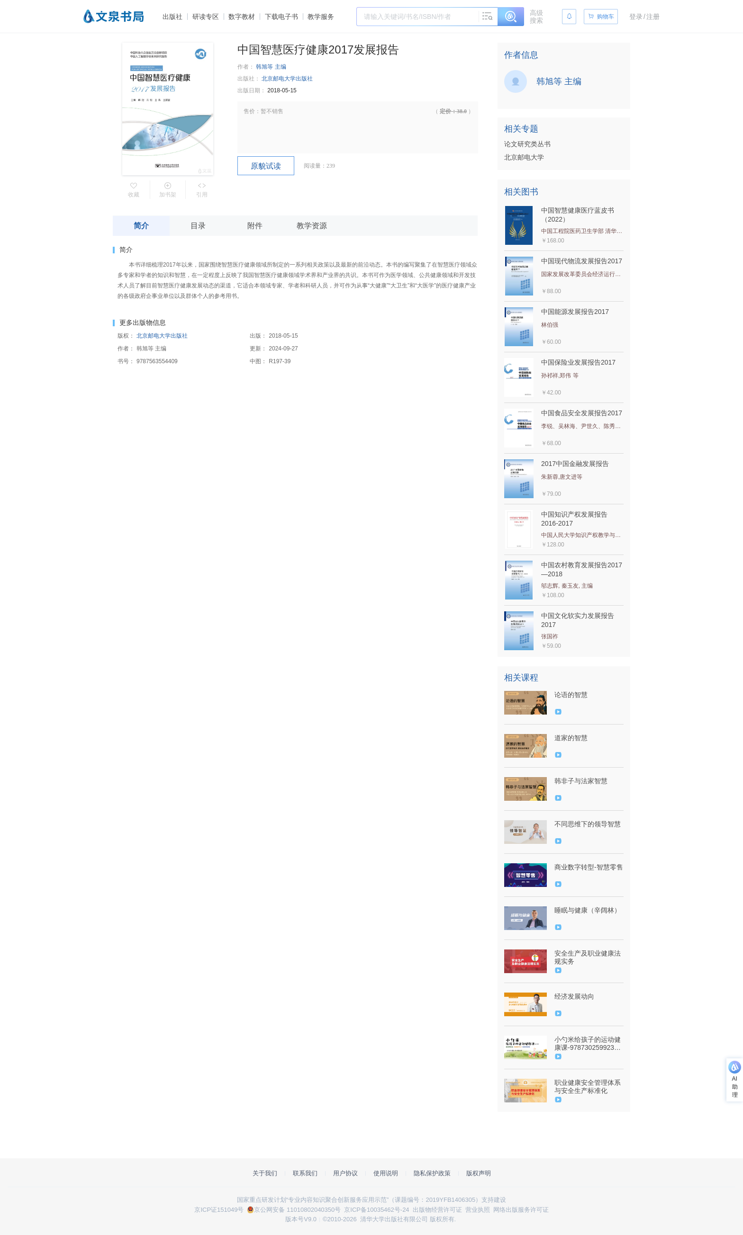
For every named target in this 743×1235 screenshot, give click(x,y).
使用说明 (385, 1173)
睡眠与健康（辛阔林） (587, 910)
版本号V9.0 (301, 1219)
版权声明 (478, 1173)
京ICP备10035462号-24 (376, 1209)
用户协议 (345, 1173)
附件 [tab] (255, 226)
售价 (249, 111)
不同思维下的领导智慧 (587, 824)
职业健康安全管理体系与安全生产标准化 (587, 1086)
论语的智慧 (571, 694)
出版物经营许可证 (437, 1209)
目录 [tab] (198, 226)
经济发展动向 (574, 996)
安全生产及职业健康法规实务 (587, 957)
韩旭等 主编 (271, 66)
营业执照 (477, 1209)
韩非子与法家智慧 (580, 781)
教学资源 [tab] (312, 226)
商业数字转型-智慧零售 (588, 867)
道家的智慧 (571, 738)
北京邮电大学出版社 (287, 78)
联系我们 (305, 1173)
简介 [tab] (141, 226)
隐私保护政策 (432, 1173)
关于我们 (265, 1173)
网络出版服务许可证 (521, 1209)
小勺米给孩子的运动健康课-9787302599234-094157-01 (587, 1044)
